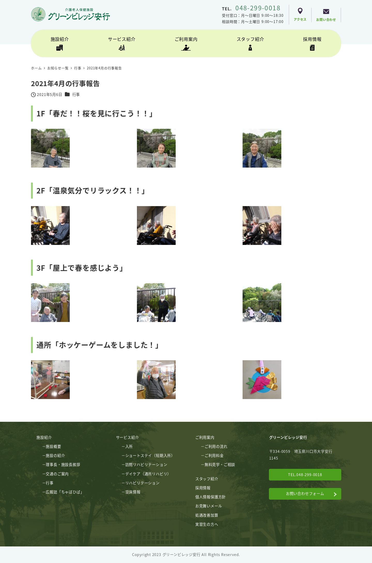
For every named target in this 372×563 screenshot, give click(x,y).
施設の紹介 (55, 455)
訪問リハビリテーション (146, 464)
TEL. (251, 8)
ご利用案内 (204, 437)
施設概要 (53, 446)
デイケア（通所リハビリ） (148, 473)
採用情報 (203, 487)
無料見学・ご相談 (220, 464)
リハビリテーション (142, 482)
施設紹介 (44, 437)
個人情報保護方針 (210, 496)
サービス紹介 (127, 437)
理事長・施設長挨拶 (63, 464)
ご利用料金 (214, 455)
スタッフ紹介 (206, 478)
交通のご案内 (57, 473)
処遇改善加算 (206, 515)
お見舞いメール (208, 505)
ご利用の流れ (216, 446)
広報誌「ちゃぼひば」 (65, 491)
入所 (129, 446)
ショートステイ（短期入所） (150, 455)
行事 (76, 94)
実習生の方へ (206, 524)
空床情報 (133, 491)
